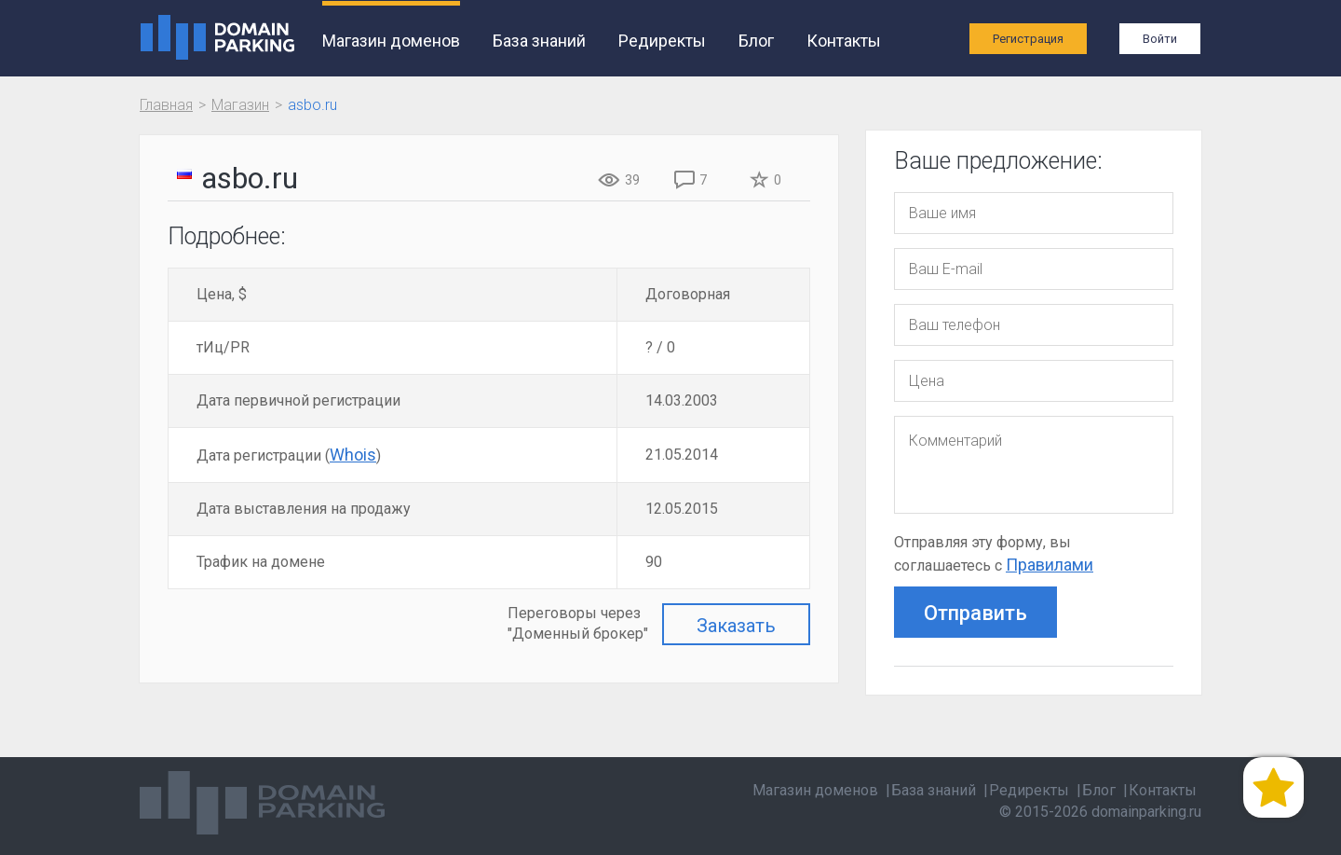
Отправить (975, 613)
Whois (353, 454)
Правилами (1049, 564)
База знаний (539, 40)
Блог (756, 40)
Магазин (240, 105)
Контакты (843, 40)
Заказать (736, 625)
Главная (166, 105)
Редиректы (662, 40)
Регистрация (1028, 39)
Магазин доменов (391, 40)
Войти (1160, 39)
